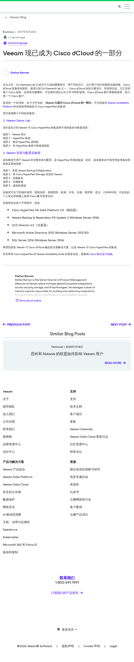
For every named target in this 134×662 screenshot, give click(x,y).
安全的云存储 (12, 492)
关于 (6, 399)
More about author (28, 300)
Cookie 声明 (92, 646)
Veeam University (81, 429)
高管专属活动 (79, 476)
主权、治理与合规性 (16, 522)
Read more (113, 362)
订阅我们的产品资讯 (65, 592)
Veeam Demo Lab (18, 120)
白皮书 (74, 492)
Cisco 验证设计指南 (101, 254)
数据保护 (9, 499)
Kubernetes (10, 537)
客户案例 (76, 507)
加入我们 (9, 414)
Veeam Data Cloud (15, 484)
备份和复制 (10, 552)
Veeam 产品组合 (14, 469)
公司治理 (9, 421)
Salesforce (10, 529)
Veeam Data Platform (17, 476)
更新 (73, 421)
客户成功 (76, 414)
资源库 (74, 484)
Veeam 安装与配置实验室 (23, 152)
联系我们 (9, 429)
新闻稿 (7, 436)
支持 (73, 399)
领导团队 (9, 406)
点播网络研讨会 (80, 499)
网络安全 (9, 507)
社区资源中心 (79, 444)
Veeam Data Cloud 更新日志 (89, 436)
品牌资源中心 (12, 444)
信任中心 (9, 451)
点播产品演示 (79, 514)
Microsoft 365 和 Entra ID (20, 544)
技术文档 (76, 406)
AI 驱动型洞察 (12, 514)
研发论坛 (76, 451)
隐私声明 (68, 646)
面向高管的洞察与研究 (85, 469)
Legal (113, 646)
